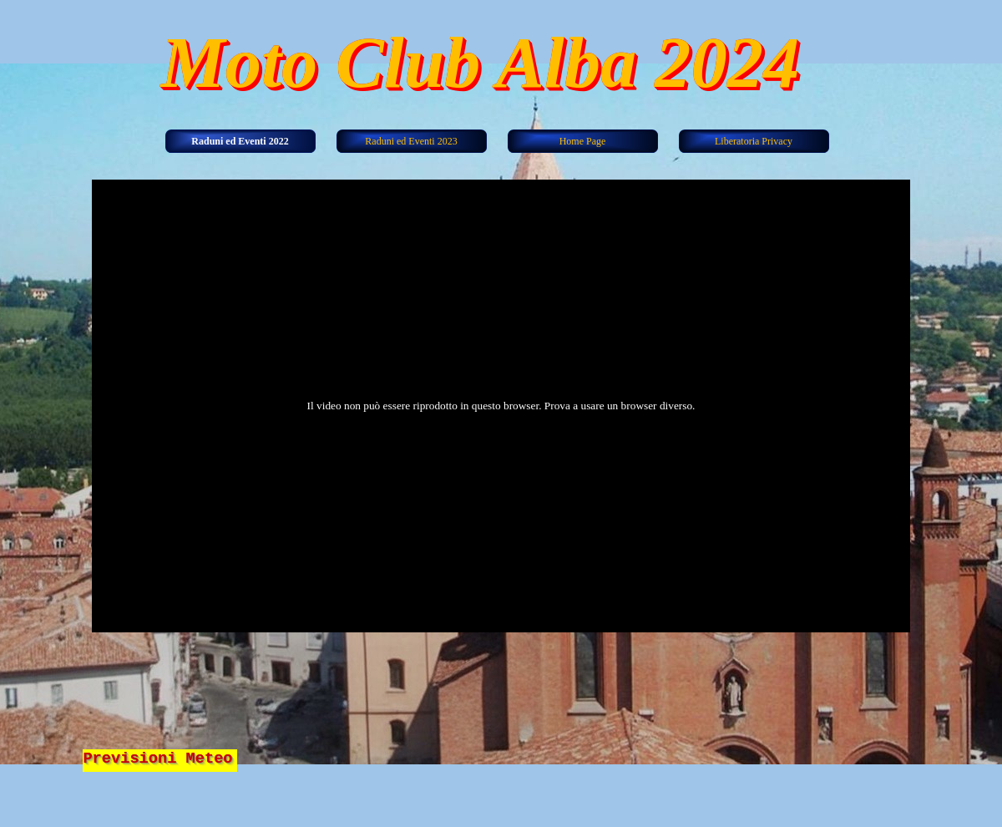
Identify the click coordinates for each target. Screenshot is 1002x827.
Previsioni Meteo (157, 758)
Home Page (582, 141)
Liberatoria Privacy (753, 141)
